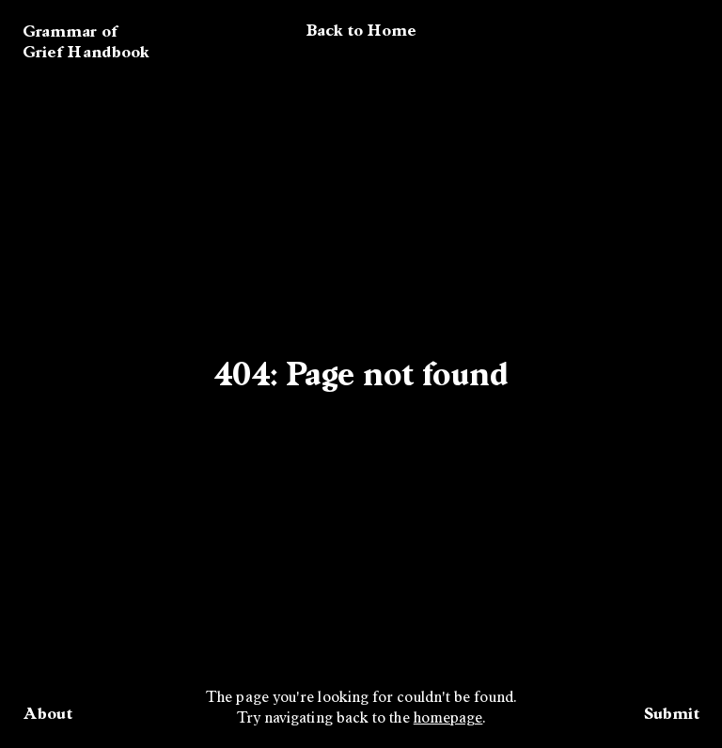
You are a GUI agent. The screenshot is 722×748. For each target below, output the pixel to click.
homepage (448, 718)
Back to (361, 30)
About (47, 713)
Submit (671, 713)
